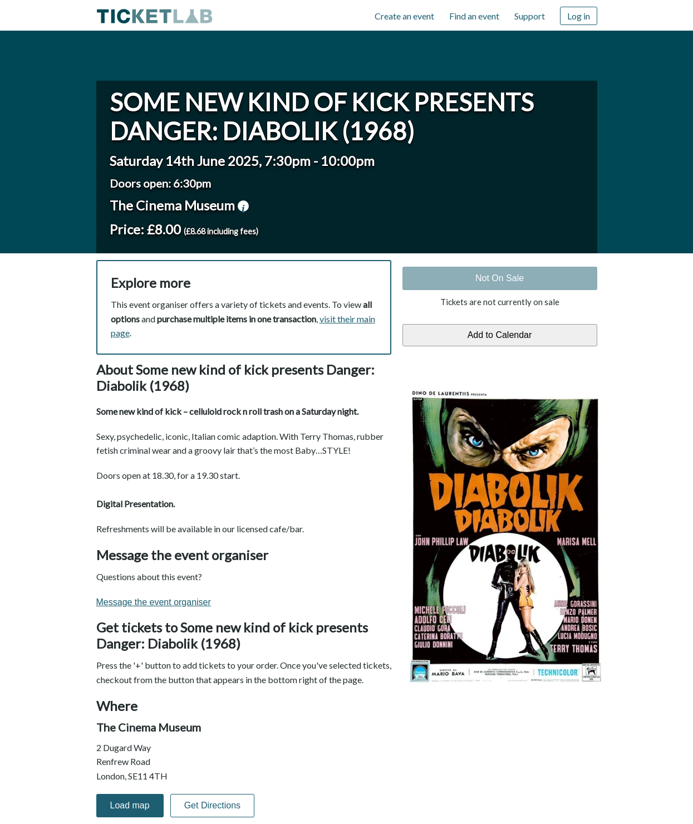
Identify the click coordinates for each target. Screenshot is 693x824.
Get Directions (212, 805)
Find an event (474, 16)
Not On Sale (499, 278)
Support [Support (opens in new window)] (529, 16)
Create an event (404, 16)
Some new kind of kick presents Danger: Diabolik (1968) (322, 116)
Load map (130, 805)
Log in (578, 16)
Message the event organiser (153, 602)
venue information (243, 206)
